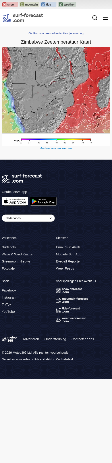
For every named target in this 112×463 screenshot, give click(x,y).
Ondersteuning (55, 339)
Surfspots (9, 247)
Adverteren (31, 339)
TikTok (6, 304)
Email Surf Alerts (68, 247)
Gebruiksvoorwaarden (16, 359)
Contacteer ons (82, 339)
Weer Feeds (65, 268)
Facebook (9, 290)
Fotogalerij (9, 268)
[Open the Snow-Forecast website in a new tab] (10, 4)
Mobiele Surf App (68, 254)
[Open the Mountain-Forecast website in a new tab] (29, 4)
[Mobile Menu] (105, 18)
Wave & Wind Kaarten (18, 254)
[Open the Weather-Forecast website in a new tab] (67, 4)
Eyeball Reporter (68, 261)
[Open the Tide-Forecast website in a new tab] (48, 4)
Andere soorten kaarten (56, 148)
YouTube (8, 311)
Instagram (9, 297)
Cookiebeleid (64, 359)
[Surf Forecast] (23, 17)
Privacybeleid (43, 359)
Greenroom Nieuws (16, 261)
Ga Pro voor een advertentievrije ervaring (56, 33)
